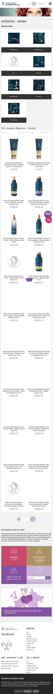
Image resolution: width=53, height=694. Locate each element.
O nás (27, 661)
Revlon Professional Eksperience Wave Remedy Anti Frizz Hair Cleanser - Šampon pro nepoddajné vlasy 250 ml (13, 380)
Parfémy (28, 645)
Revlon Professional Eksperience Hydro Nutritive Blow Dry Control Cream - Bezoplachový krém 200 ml (13, 455)
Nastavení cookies (31, 670)
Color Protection (39, 40)
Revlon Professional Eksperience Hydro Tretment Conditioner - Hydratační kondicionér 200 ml (13, 191)
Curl (13, 64)
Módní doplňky (30, 643)
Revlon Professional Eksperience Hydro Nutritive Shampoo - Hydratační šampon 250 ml (39, 267)
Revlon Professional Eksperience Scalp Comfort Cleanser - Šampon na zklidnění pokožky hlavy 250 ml (13, 304)
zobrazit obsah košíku (35, 4)
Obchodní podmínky (31, 666)
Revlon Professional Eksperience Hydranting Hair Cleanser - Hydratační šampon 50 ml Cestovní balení (13, 153)
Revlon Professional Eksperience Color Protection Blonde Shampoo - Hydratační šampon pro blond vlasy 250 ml (39, 191)
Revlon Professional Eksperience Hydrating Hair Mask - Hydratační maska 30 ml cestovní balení (39, 153)
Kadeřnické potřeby (31, 639)
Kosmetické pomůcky (31, 641)
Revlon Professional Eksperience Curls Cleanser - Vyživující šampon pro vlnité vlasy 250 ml (13, 267)
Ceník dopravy (30, 664)
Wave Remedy (13, 111)
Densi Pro (39, 64)
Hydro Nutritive (13, 87)
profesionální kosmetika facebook (7, 634)
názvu (23, 132)
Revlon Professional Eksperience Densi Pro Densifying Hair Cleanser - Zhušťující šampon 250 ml (39, 380)
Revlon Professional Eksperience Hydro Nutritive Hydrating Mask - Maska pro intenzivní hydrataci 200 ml (39, 493)
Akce (27, 632)
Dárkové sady (29, 650)
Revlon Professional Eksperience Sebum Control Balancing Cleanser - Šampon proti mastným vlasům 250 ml (39, 304)
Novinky (28, 634)
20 (45, 132)
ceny (32, 132)
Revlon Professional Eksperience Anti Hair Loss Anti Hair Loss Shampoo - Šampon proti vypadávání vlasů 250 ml (39, 342)
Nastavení (18, 691)
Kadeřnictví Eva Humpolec (6, 645)
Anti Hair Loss (13, 40)
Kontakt (28, 672)
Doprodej (28, 637)
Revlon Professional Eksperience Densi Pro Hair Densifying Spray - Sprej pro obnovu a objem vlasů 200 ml (39, 229)
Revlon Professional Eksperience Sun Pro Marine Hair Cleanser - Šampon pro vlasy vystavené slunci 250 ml (13, 342)
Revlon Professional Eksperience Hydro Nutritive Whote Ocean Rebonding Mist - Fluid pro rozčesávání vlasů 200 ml (39, 455)
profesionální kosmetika (11, 629)
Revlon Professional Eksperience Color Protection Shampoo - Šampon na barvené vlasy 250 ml (13, 417)
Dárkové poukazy (30, 647)
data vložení (27, 132)
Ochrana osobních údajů (32, 668)
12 (47, 132)
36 (49, 132)
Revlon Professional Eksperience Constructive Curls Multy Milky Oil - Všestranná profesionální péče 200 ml (13, 493)
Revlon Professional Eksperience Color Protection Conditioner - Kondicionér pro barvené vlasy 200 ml (39, 417)
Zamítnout (27, 691)
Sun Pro (39, 87)
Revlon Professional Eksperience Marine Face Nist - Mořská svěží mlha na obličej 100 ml (13, 229)
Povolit (36, 691)
